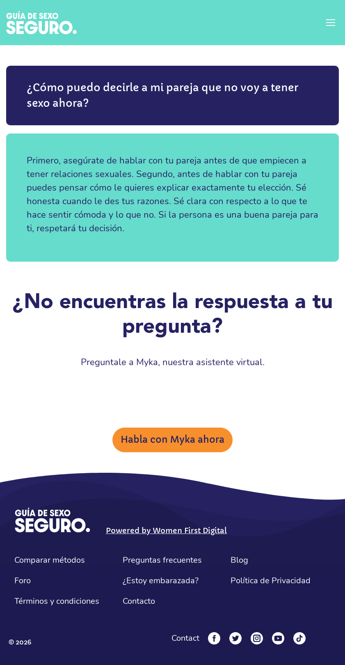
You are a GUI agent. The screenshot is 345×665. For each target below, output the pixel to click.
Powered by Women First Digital (166, 530)
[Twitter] (235, 638)
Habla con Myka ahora (172, 439)
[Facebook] (214, 638)
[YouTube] (278, 638)
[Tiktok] (299, 638)
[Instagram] (257, 638)
